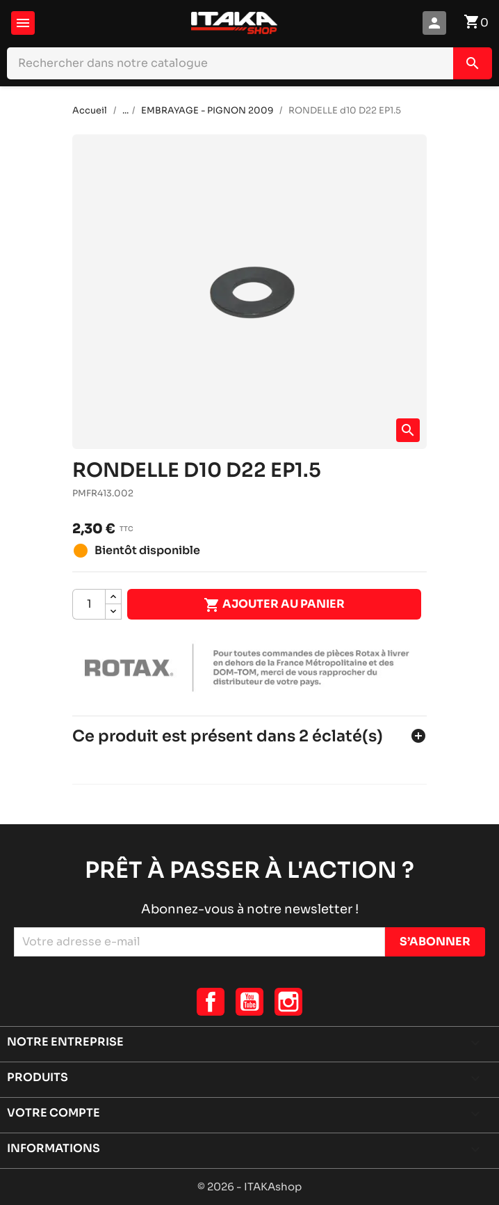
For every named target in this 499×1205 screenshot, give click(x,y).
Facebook (210, 1002)
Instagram (288, 1002)
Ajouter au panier (274, 605)
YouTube (249, 1002)
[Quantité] (89, 604)
